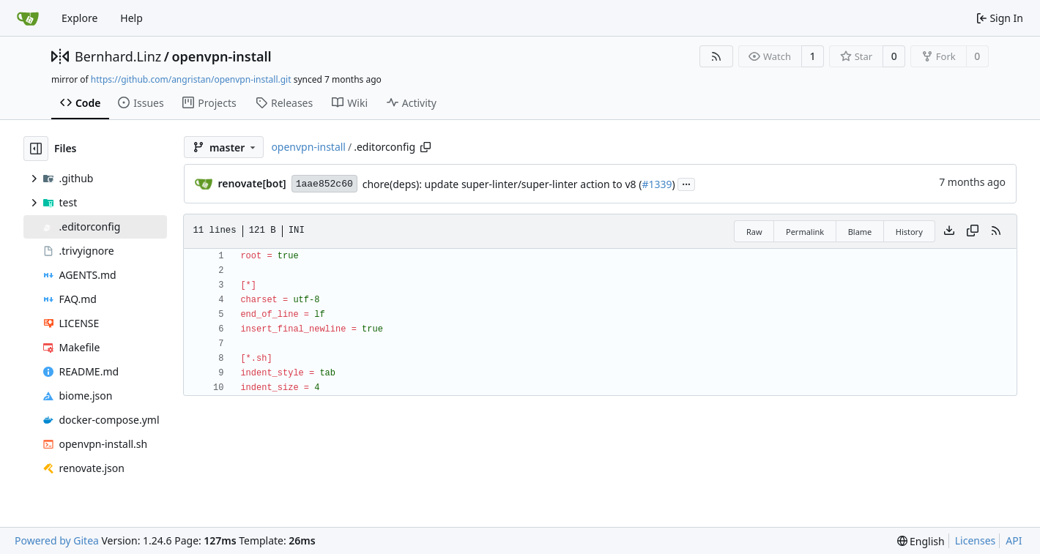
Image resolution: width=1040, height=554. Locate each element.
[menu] (921, 541)
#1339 (657, 184)
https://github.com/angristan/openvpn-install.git (191, 79)
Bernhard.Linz (118, 56)
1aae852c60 (324, 184)
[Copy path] (425, 147)
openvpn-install (221, 56)
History (909, 231)
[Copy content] (972, 231)
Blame (860, 231)
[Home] (27, 18)
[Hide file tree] (35, 148)
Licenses (975, 540)
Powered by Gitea (57, 540)
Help (131, 18)
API (1014, 540)
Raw (754, 231)
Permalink (805, 231)
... (686, 183)
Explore (79, 18)
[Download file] (949, 231)
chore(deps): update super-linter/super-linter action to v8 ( (502, 184)
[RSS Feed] (716, 56)
